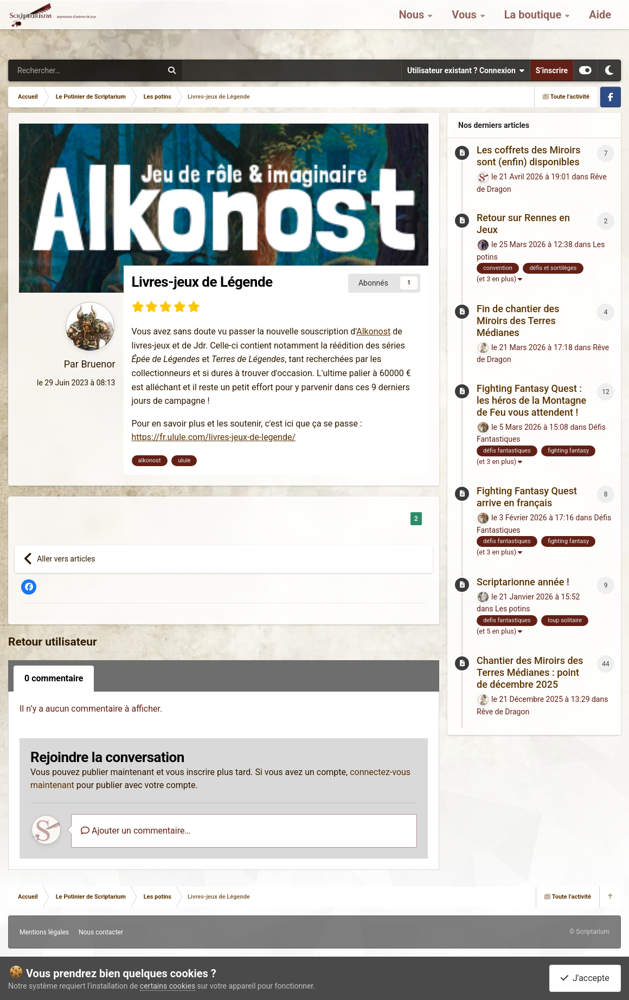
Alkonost (373, 331)
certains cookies (167, 986)
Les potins (512, 608)
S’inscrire (552, 70)
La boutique (534, 27)
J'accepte (585, 978)
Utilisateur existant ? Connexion (465, 70)
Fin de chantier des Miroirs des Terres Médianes (518, 320)
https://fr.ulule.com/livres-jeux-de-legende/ (214, 437)
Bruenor (98, 364)
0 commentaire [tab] (53, 678)
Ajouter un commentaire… (135, 830)
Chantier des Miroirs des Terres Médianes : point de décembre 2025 (530, 672)
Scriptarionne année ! (523, 582)
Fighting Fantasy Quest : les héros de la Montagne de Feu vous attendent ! (531, 400)
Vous (465, 27)
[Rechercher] (49, 70)
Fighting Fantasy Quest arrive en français (527, 496)
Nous (413, 27)
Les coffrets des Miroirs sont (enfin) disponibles (528, 155)
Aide (600, 27)
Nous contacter (101, 932)
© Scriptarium (589, 932)
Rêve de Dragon (503, 711)
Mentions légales (44, 932)
